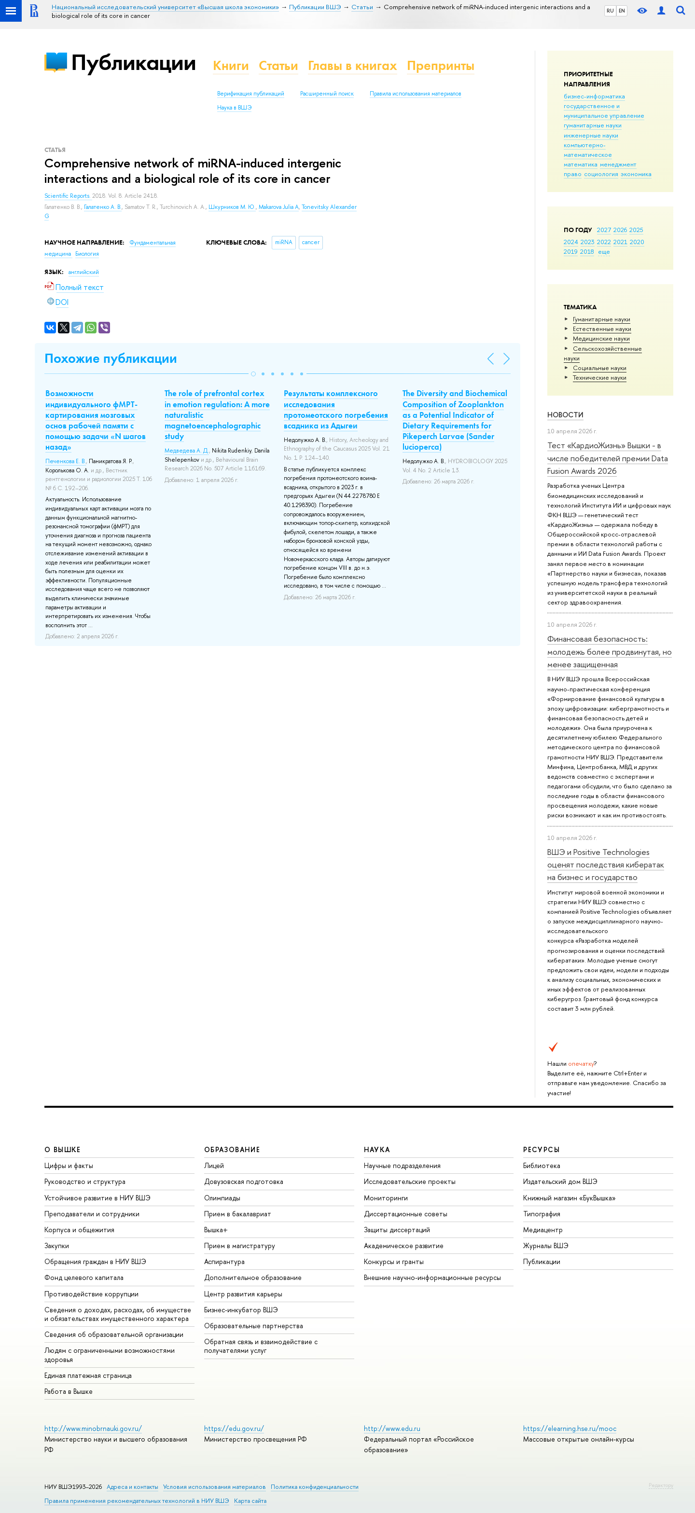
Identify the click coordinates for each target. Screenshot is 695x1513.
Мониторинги (386, 1197)
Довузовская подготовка (243, 1181)
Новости (565, 415)
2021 (620, 241)
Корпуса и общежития (79, 1229)
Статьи (278, 65)
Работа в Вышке (68, 1391)
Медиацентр (543, 1229)
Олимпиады (222, 1197)
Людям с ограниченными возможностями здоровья (109, 1354)
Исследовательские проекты (410, 1181)
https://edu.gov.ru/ (234, 1428)
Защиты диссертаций (397, 1229)
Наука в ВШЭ (234, 107)
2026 (620, 229)
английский (84, 272)
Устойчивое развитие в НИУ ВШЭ (97, 1197)
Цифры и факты (68, 1165)
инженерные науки (591, 135)
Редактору (661, 1485)
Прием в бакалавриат (237, 1213)
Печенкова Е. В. (65, 461)
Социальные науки (599, 367)
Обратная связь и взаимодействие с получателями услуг (261, 1346)
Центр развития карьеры (243, 1293)
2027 (604, 229)
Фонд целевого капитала (84, 1277)
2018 (587, 251)
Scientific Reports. (68, 196)
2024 (571, 241)
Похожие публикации (110, 358)
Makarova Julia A (279, 207)
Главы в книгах (352, 65)
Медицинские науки (601, 338)
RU (610, 10)
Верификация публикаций (250, 93)
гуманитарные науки (593, 125)
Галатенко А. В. (103, 207)
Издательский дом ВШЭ (560, 1181)
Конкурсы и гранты (394, 1261)
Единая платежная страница (88, 1375)
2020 (637, 241)
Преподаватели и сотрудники (91, 1213)
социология (601, 173)
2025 (636, 229)
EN (622, 10)
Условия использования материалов (214, 1487)
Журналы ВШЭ (546, 1245)
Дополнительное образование (253, 1277)
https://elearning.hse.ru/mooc (569, 1428)
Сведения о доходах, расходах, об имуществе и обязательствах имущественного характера (117, 1314)
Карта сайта (250, 1501)
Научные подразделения (402, 1165)
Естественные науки (602, 328)
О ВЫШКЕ (62, 1149)
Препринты (440, 65)
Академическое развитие (404, 1245)
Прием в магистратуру (239, 1245)
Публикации (133, 62)
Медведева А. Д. (187, 450)
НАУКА (377, 1149)
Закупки (56, 1245)
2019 (571, 251)
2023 (588, 241)
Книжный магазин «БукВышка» (569, 1197)
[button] (253, 374)
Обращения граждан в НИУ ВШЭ (95, 1261)
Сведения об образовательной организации (113, 1334)
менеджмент (618, 164)
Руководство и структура (84, 1181)
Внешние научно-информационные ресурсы (432, 1277)
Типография (541, 1213)
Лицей (214, 1165)
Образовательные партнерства (253, 1325)
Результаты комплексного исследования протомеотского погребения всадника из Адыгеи (336, 409)
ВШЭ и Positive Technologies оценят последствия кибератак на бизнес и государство (605, 864)
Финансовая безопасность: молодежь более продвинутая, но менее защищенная (609, 651)
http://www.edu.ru (392, 1428)
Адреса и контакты (132, 1487)
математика (581, 164)
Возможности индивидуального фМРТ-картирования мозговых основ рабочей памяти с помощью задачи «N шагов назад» (95, 420)
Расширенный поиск (327, 93)
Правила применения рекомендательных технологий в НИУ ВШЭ (136, 1501)
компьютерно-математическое (588, 149)
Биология (87, 254)
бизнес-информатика (594, 96)
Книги (231, 65)
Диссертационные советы (405, 1213)
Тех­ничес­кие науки (599, 377)
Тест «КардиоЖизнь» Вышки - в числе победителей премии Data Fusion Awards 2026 (607, 458)
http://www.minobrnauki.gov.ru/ (93, 1428)
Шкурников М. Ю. (232, 207)
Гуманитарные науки (601, 319)
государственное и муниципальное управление (604, 110)
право (573, 173)
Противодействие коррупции (91, 1293)
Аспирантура (224, 1261)
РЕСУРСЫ (541, 1149)
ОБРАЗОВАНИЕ (232, 1149)
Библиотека (541, 1165)
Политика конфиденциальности (315, 1487)
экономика (636, 173)
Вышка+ (216, 1229)
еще (604, 251)
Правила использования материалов (415, 93)
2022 (604, 241)
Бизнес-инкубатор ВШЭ (241, 1309)
